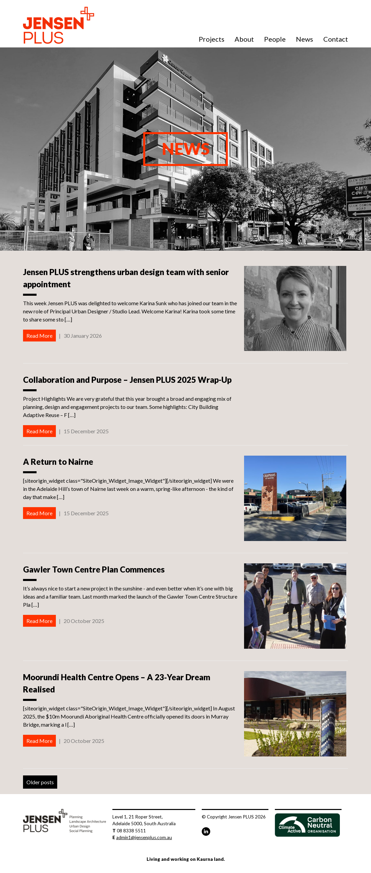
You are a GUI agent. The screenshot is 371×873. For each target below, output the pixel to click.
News (304, 39)
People (275, 39)
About (244, 39)
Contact (335, 39)
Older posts (40, 782)
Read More (39, 335)
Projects (211, 39)
